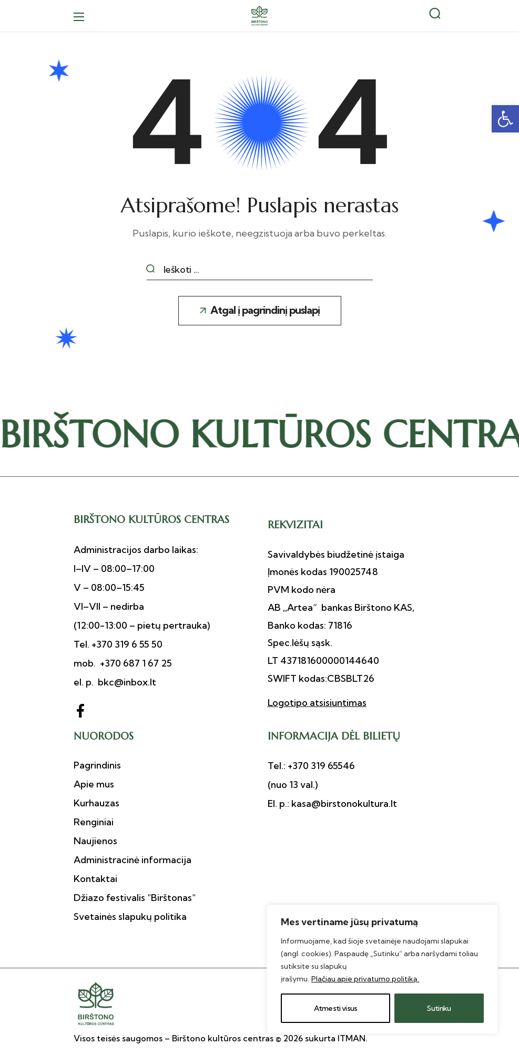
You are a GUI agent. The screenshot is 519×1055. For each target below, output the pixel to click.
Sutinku (439, 1008)
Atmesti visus (336, 1008)
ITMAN (351, 1038)
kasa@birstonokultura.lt (343, 803)
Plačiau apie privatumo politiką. (365, 979)
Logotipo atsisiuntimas (317, 702)
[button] (505, 118)
